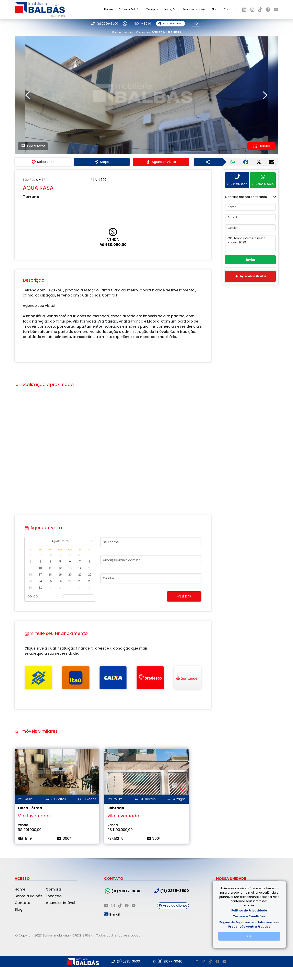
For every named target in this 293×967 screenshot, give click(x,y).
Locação (170, 9)
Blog (215, 9)
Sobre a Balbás (129, 9)
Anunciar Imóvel (193, 9)
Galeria (261, 146)
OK (249, 936)
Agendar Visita (161, 161)
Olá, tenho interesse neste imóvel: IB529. (250, 243)
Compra (152, 9)
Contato (230, 9)
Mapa (101, 161)
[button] (250, 197)
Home (108, 9)
